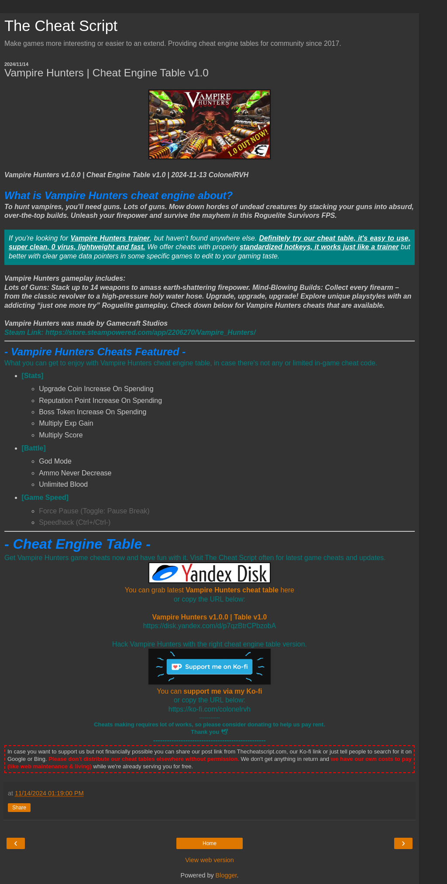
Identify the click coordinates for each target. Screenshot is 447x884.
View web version (209, 859)
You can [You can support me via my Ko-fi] (209, 691)
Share (19, 808)
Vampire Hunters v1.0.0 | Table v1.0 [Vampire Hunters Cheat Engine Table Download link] (209, 617)
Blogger (226, 875)
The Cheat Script (60, 25)
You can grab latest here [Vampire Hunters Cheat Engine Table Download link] (209, 590)
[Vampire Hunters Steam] (130, 332)
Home (210, 843)
